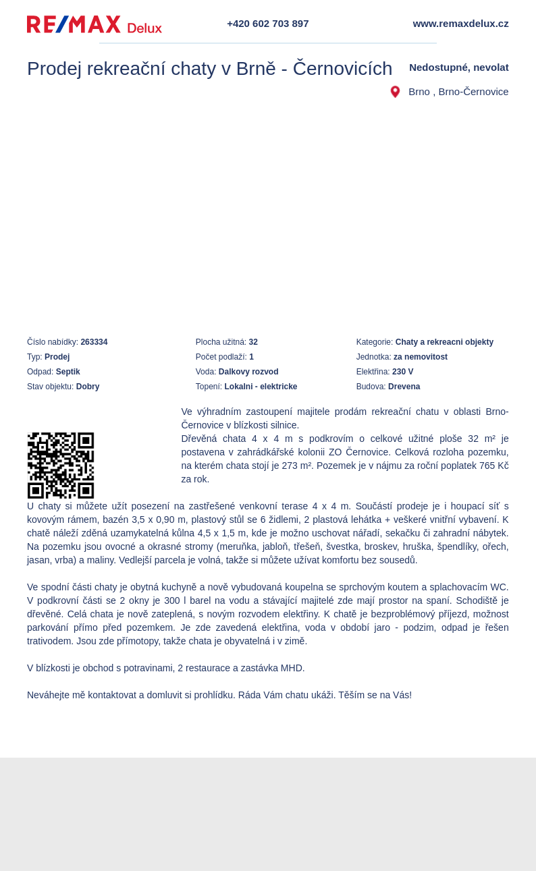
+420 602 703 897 (268, 23)
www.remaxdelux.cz (461, 23)
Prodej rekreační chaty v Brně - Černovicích (210, 68)
